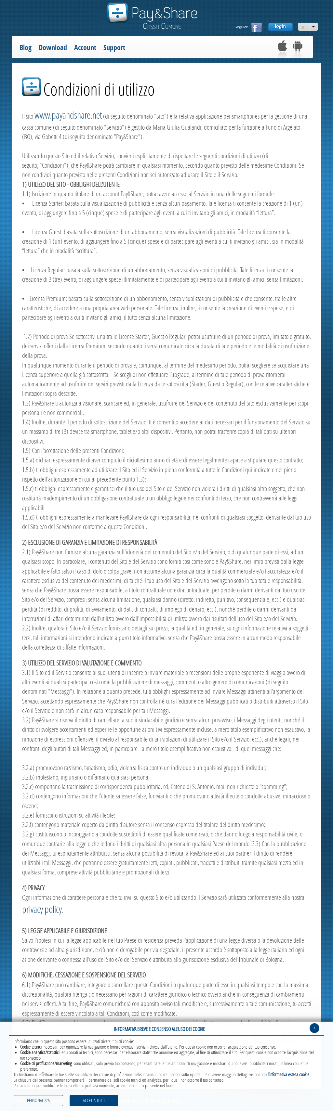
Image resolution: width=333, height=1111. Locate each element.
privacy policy (42, 909)
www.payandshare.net (68, 115)
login (280, 26)
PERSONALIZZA (38, 1101)
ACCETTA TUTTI (94, 1101)
